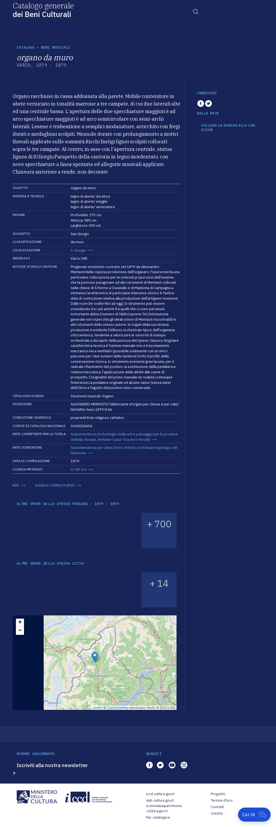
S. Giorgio (78, 250)
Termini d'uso (222, 800)
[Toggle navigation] (196, 11)
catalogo (25, 47)
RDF (16, 485)
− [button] (20, 631)
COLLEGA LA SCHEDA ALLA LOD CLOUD (228, 127)
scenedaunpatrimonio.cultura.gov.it (164, 809)
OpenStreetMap (117, 708)
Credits (217, 813)
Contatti (217, 807)
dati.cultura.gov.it (160, 800)
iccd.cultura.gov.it (160, 794)
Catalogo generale (43, 10)
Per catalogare (158, 817)
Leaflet (96, 708)
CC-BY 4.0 (78, 469)
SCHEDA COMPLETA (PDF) (55, 485)
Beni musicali (55, 47)
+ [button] (20, 623)
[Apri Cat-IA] (254, 815)
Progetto (218, 794)
